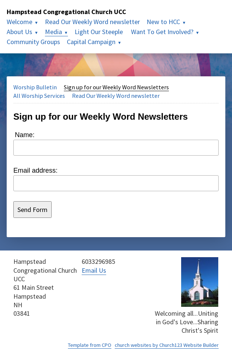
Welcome (19, 21)
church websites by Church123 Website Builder (167, 345)
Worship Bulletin (35, 87)
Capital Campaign (91, 41)
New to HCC (163, 21)
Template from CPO (89, 345)
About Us (19, 31)
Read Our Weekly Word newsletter (92, 21)
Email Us (94, 270)
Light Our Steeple (99, 31)
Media (53, 31)
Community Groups (33, 41)
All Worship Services (39, 95)
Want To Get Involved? (162, 31)
